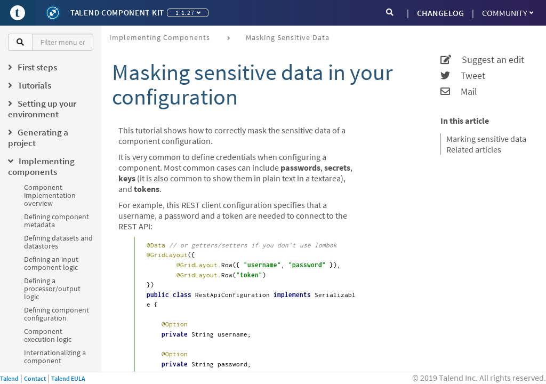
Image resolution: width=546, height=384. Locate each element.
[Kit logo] (52, 13)
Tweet (462, 75)
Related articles (473, 149)
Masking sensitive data (288, 37)
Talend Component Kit (117, 12)
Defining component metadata (56, 220)
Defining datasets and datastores (58, 242)
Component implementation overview (50, 195)
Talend (9, 378)
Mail (458, 91)
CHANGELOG (440, 12)
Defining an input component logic (51, 263)
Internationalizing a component (55, 356)
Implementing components (159, 37)
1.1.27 (187, 13)
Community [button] (507, 12)
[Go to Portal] (17, 13)
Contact (35, 378)
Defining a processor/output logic (52, 288)
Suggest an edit (482, 59)
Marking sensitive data (486, 138)
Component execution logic (47, 335)
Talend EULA (68, 378)
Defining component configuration (56, 314)
